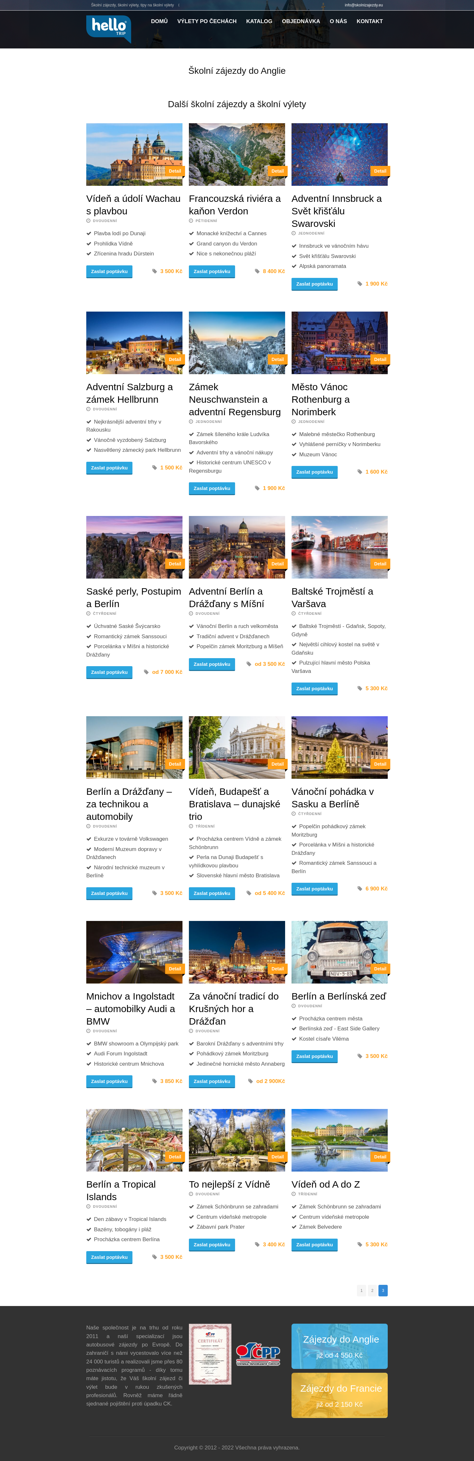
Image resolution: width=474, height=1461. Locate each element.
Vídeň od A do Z (326, 1184)
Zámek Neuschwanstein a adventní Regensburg (235, 399)
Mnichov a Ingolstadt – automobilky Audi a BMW (130, 1009)
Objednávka (301, 21)
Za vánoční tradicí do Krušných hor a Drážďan (234, 1009)
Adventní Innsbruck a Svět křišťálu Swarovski (337, 211)
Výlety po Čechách (207, 21)
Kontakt (370, 21)
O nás (338, 21)
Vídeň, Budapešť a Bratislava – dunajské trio (234, 804)
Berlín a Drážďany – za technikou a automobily (129, 804)
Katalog (259, 21)
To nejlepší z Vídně (229, 1184)
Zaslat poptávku (109, 271)
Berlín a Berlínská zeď (339, 996)
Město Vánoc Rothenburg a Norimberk (321, 399)
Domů (159, 21)
